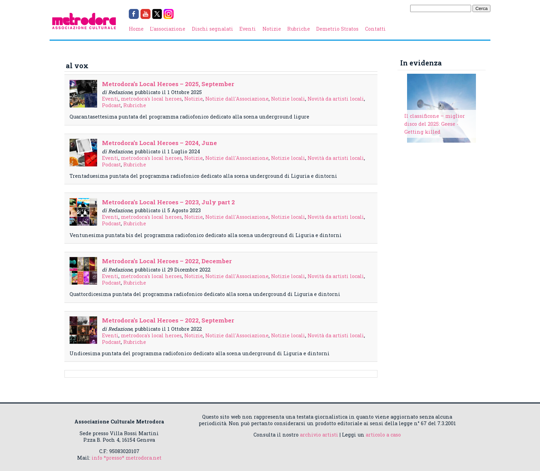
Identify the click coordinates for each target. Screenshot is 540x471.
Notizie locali (288, 98)
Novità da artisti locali (336, 98)
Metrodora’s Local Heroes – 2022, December (167, 261)
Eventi (247, 28)
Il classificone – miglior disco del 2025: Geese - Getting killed (434, 124)
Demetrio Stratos (337, 28)
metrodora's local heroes (151, 98)
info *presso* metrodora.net (127, 457)
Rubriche (298, 28)
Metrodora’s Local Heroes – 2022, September (168, 320)
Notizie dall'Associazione (237, 98)
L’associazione (167, 28)
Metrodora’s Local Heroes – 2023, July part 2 (168, 202)
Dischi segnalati (212, 28)
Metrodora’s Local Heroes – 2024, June (159, 143)
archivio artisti (319, 434)
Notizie (271, 28)
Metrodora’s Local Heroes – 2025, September (168, 84)
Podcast (111, 105)
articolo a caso (383, 434)
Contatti (375, 28)
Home (136, 28)
